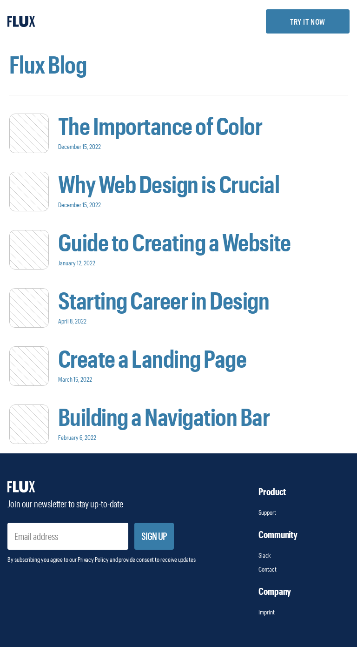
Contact (267, 569)
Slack (264, 555)
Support (267, 512)
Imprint (266, 612)
